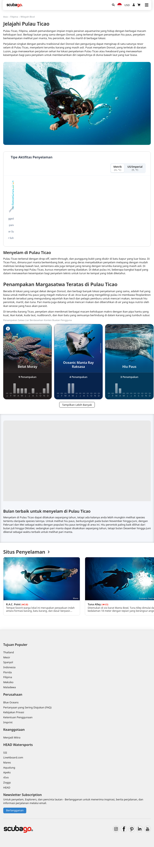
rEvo (6, 777)
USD (127, 5)
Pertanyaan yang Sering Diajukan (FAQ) (27, 707)
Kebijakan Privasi (13, 712)
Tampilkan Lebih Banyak (77, 405)
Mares (7, 762)
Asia (5, 16)
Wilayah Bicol (28, 16)
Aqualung (9, 767)
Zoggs (7, 782)
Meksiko (8, 682)
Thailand (8, 652)
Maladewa (9, 687)
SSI (5, 752)
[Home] (14, 5)
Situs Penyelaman (26, 552)
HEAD (6, 787)
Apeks (7, 772)
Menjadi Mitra (11, 737)
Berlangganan (14, 810)
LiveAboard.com (13, 757)
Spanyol (8, 662)
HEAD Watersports (18, 744)
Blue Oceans (11, 702)
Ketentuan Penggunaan (18, 717)
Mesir (6, 657)
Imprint (8, 722)
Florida (7, 672)
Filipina (14, 16)
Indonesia (9, 667)
